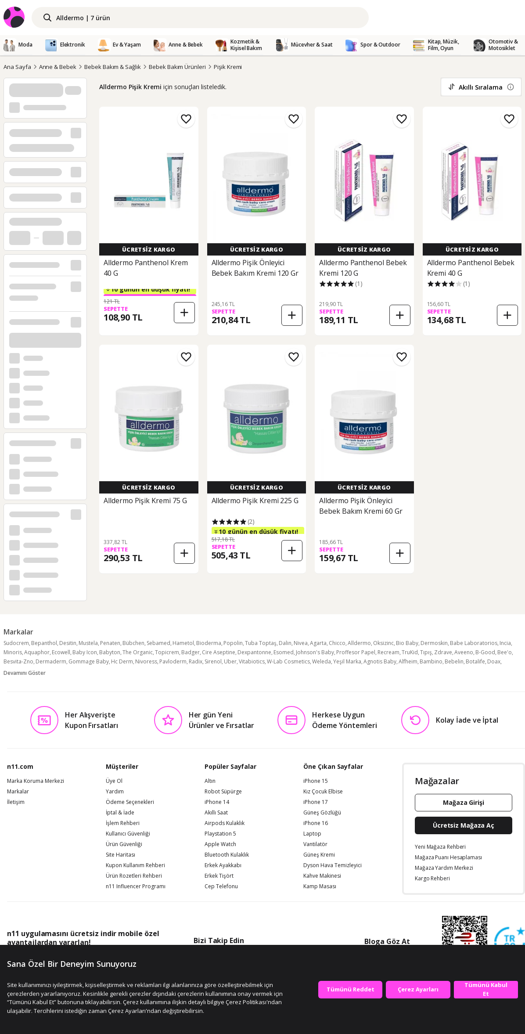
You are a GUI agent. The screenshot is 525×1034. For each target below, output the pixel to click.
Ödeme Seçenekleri (130, 802)
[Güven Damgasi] (509, 942)
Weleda (321, 661)
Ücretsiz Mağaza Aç (463, 825)
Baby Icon (84, 652)
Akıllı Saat (216, 812)
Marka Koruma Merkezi (35, 781)
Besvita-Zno (18, 661)
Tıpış (426, 652)
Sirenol (213, 661)
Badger (190, 652)
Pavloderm (173, 661)
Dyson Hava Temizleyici (332, 865)
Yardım (115, 791)
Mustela (88, 643)
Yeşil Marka (347, 661)
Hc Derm (122, 661)
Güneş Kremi (319, 854)
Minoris (13, 652)
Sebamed (158, 643)
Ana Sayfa (17, 67)
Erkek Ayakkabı (223, 865)
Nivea (301, 643)
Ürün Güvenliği (124, 844)
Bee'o (504, 652)
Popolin (233, 643)
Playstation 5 (220, 833)
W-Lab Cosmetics (288, 661)
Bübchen (133, 643)
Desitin (67, 643)
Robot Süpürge (223, 791)
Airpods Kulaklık (225, 823)
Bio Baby (407, 643)
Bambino (431, 661)
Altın (210, 781)
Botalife (475, 661)
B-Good (485, 652)
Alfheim (408, 661)
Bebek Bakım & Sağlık (112, 67)
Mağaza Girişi (463, 802)
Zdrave (443, 652)
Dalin (285, 643)
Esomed (283, 652)
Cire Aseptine (218, 652)
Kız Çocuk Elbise (323, 791)
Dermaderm (51, 661)
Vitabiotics (252, 661)
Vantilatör (315, 844)
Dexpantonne (254, 652)
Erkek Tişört (219, 875)
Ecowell (61, 652)
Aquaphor (37, 652)
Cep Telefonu (221, 886)
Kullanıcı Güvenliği (128, 833)
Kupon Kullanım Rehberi (135, 865)
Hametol (183, 643)
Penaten (110, 643)
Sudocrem (16, 643)
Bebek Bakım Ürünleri (177, 67)
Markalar (18, 791)
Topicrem (167, 652)
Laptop (312, 833)
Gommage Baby (88, 661)
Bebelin (454, 661)
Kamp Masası (319, 886)
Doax (493, 661)
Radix (195, 661)
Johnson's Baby (315, 652)
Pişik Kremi (228, 67)
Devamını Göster (25, 673)
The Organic (137, 652)
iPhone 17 (315, 802)
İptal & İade (120, 812)
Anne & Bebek (57, 67)
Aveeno (463, 652)
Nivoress (146, 661)
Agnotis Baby (379, 661)
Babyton (109, 652)
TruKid (410, 652)
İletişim (16, 802)
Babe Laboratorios (473, 643)
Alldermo (359, 643)
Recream (388, 652)
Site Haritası (120, 854)
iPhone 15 (315, 781)
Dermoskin (434, 643)
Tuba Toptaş (261, 643)
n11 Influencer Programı (135, 886)
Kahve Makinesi (322, 875)
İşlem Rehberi (123, 823)
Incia (505, 643)
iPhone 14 (217, 802)
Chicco (337, 643)
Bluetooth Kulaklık (227, 854)
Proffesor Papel (355, 652)
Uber (230, 661)
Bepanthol (44, 643)
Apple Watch (220, 844)
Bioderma (208, 643)
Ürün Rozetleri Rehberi (134, 875)
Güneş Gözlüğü (322, 812)
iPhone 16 (315, 823)
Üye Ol (114, 781)
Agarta (318, 643)
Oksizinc (383, 643)
